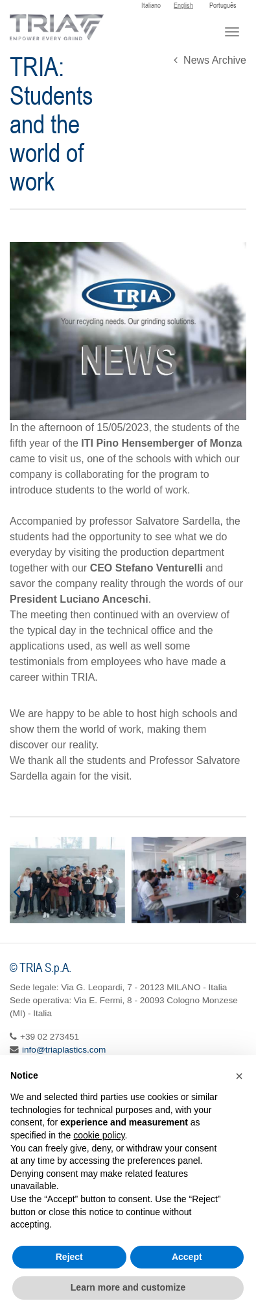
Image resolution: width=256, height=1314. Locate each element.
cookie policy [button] (98, 1135)
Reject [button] (69, 1257)
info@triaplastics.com (64, 1050)
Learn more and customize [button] (128, 1287)
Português (223, 5)
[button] (239, 1076)
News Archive (210, 60)
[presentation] (15, 891)
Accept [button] (187, 1257)
